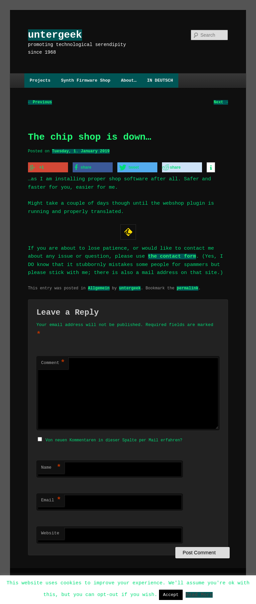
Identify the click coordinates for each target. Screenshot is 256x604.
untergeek (55, 35)
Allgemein (99, 287)
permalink (187, 287)
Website (50, 532)
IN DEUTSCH (160, 80)
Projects (40, 80)
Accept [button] (171, 595)
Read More (199, 594)
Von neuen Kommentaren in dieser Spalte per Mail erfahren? (113, 439)
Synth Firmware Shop (85, 80)
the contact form (172, 256)
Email (51, 499)
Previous (40, 102)
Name (51, 467)
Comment (53, 363)
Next (221, 102)
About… (129, 80)
